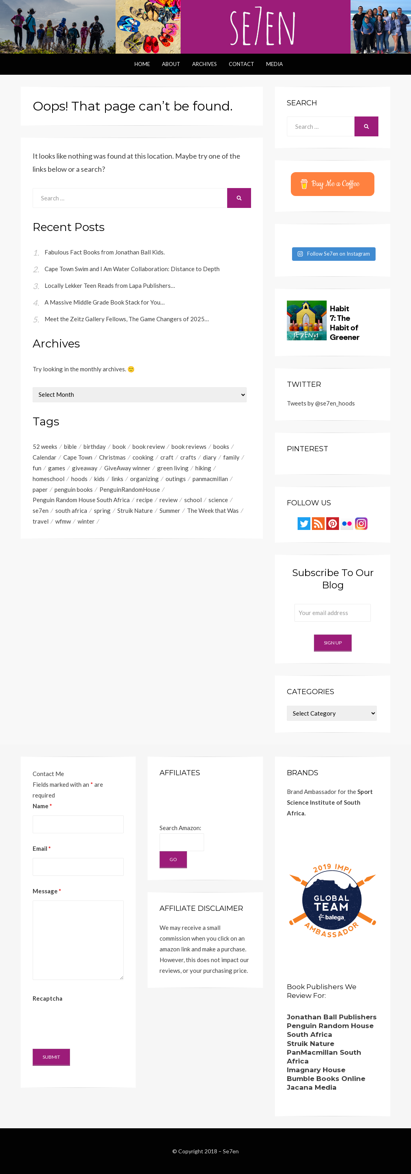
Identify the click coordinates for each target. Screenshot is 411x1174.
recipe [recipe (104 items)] (144, 500)
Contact (241, 64)
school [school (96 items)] (193, 500)
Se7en (231, 1151)
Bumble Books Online (326, 1079)
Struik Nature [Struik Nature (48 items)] (135, 510)
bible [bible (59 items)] (70, 446)
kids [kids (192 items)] (99, 478)
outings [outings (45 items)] (176, 478)
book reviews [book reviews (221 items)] (188, 446)
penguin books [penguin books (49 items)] (74, 489)
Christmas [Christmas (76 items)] (112, 457)
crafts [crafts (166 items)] (188, 457)
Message (47, 891)
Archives (204, 64)
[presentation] (93, 1023)
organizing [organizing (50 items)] (144, 478)
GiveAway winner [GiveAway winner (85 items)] (127, 468)
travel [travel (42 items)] (41, 521)
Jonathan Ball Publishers (332, 1017)
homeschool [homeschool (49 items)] (48, 478)
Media (274, 64)
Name (42, 805)
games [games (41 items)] (56, 468)
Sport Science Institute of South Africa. (330, 802)
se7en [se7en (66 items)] (41, 510)
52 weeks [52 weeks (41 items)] (45, 446)
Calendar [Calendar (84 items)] (44, 457)
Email (42, 848)
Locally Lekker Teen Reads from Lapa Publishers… (110, 285)
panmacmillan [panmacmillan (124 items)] (210, 478)
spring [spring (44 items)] (102, 510)
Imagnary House (316, 1070)
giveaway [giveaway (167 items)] (84, 468)
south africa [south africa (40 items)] (71, 510)
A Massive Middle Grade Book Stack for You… (105, 302)
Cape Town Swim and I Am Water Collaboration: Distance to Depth (132, 268)
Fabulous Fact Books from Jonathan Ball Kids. (105, 252)
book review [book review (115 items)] (148, 446)
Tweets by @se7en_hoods (321, 403)
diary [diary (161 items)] (209, 457)
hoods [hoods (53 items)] (79, 478)
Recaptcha (47, 998)
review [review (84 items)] (168, 500)
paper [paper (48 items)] (40, 489)
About (171, 64)
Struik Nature (310, 1044)
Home (142, 64)
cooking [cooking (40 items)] (143, 457)
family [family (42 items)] (231, 457)
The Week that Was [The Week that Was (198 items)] (213, 510)
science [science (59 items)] (218, 500)
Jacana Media (312, 1087)
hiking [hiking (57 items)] (203, 468)
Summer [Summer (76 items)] (170, 510)
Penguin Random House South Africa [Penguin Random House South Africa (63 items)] (81, 500)
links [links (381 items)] (117, 478)
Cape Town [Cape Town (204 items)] (77, 457)
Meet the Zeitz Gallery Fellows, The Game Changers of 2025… (127, 318)
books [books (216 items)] (221, 446)
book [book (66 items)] (119, 446)
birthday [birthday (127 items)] (95, 446)
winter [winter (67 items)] (86, 521)
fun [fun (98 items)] (37, 468)
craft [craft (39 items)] (166, 457)
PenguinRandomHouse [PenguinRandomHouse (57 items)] (129, 489)
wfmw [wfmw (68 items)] (63, 521)
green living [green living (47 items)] (173, 468)
